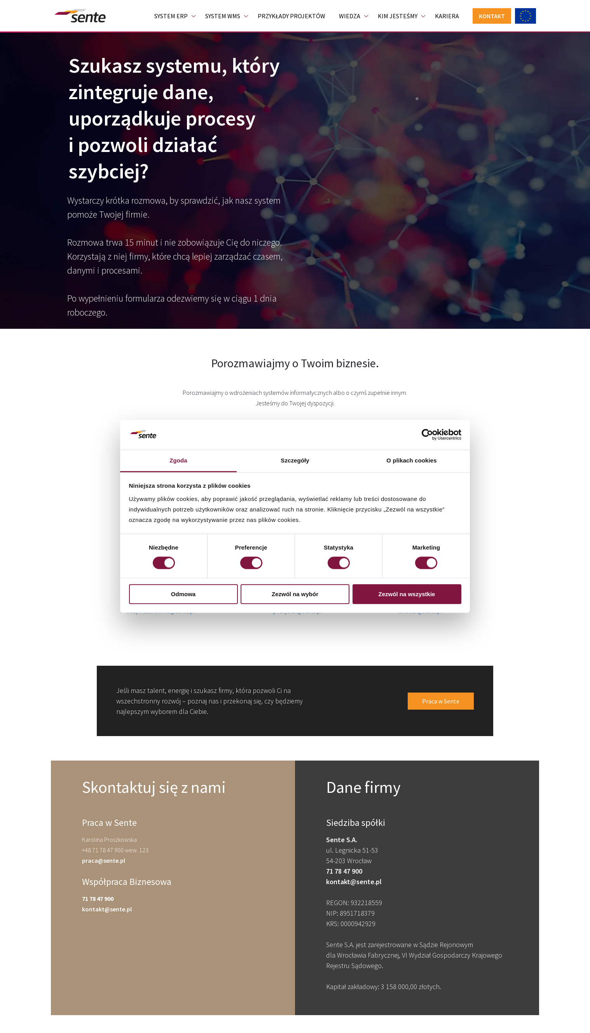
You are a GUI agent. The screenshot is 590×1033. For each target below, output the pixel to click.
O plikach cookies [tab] (411, 460)
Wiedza (349, 16)
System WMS (222, 16)
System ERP (171, 16)
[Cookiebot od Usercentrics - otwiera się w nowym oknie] (427, 435)
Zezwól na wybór (295, 594)
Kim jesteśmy (397, 16)
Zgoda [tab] (178, 460)
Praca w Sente (440, 701)
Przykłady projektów (291, 16)
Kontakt (492, 16)
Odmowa (183, 594)
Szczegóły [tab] (295, 460)
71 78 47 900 (97, 898)
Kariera (447, 16)
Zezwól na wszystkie (407, 594)
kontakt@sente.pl (107, 909)
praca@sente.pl (103, 860)
